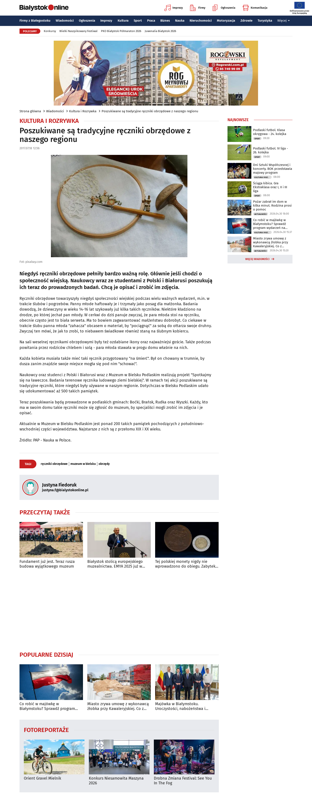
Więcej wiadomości (257, 259)
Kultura (123, 20)
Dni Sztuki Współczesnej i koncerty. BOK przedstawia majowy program (272, 169)
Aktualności (260, 214)
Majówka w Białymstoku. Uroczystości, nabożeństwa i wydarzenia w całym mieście (180, 706)
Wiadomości (65, 20)
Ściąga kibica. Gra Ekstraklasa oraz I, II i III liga (270, 187)
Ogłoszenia (224, 8)
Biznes (165, 20)
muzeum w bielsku (83, 464)
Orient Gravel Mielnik (42, 778)
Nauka (179, 20)
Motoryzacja (226, 20)
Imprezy (173, 8)
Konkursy (50, 31)
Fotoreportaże (46, 729)
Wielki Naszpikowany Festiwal (78, 31)
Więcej (283, 20)
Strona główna (30, 111)
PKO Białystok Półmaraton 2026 (121, 31)
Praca (151, 20)
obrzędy (104, 464)
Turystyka (265, 20)
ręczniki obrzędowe (54, 464)
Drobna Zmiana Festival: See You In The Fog (183, 780)
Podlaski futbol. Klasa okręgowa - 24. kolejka (269, 132)
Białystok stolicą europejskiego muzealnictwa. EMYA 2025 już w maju (115, 564)
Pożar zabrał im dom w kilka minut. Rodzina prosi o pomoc (272, 205)
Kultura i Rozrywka (82, 111)
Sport (138, 20)
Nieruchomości (201, 20)
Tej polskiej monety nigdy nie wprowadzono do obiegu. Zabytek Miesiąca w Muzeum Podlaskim (185, 564)
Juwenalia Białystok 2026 (160, 31)
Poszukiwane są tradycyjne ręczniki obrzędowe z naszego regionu (150, 111)
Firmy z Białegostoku (35, 20)
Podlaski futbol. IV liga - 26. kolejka (270, 150)
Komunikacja (254, 8)
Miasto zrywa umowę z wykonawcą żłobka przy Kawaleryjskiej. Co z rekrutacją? (118, 706)
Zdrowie (246, 20)
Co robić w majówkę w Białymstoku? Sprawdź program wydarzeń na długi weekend (47, 706)
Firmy (197, 8)
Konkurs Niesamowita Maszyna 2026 (116, 780)
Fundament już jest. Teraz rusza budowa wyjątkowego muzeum (47, 564)
